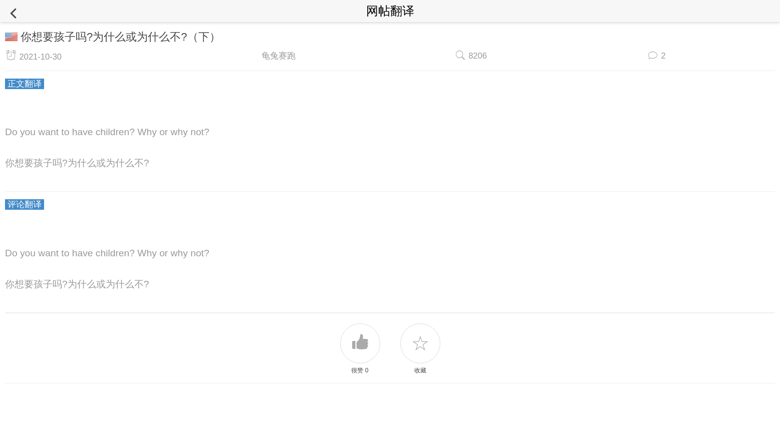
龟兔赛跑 (279, 55)
